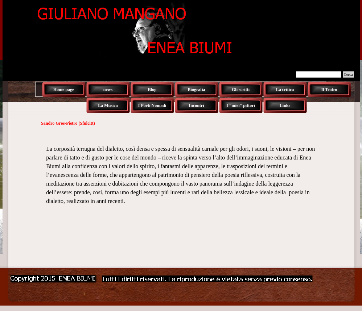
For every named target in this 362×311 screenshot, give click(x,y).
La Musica (108, 105)
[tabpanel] (181, 171)
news (107, 89)
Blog (152, 89)
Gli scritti (241, 89)
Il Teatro (329, 89)
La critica (285, 89)
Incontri (196, 105)
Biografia (196, 89)
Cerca (348, 74)
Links (285, 105)
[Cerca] (318, 74)
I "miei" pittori (240, 105)
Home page (63, 89)
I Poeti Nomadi (152, 105)
